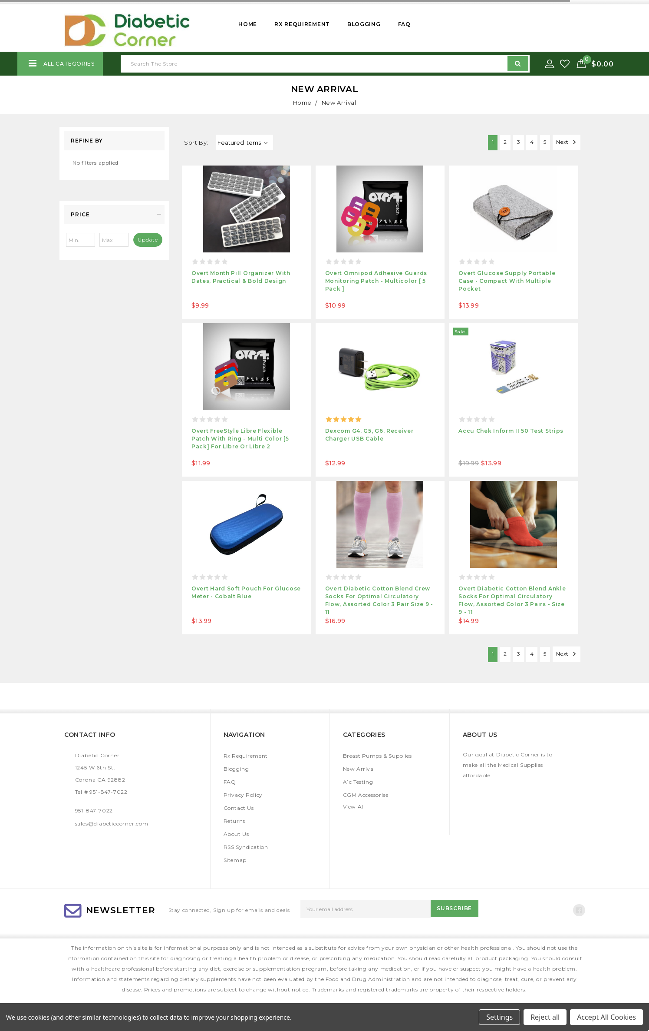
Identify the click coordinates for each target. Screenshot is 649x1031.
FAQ (404, 24)
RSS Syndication (246, 847)
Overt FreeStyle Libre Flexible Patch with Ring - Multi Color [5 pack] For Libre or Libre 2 (240, 439)
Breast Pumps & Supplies (377, 756)
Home (247, 24)
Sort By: (196, 142)
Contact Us (239, 808)
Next (564, 141)
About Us (236, 834)
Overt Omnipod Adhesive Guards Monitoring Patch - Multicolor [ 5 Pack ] (376, 281)
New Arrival (359, 769)
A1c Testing (358, 782)
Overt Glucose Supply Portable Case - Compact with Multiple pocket (506, 281)
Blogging (364, 24)
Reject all (545, 1017)
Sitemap (235, 860)
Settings (499, 1017)
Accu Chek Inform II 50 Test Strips (510, 431)
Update (148, 239)
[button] (114, 214)
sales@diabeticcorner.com (111, 823)
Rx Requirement (302, 24)
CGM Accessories (366, 795)
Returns (234, 821)
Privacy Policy (243, 795)
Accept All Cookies (606, 1017)
